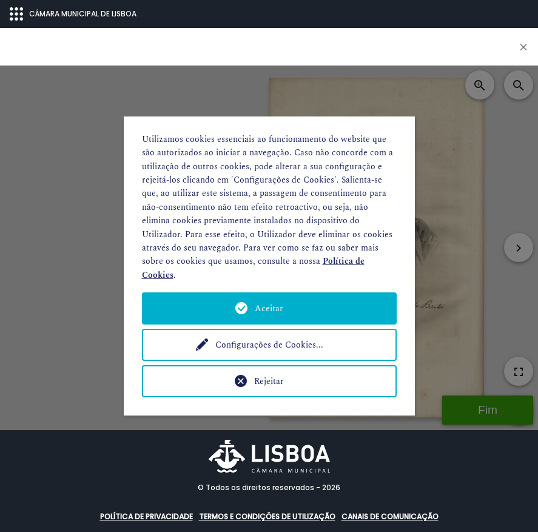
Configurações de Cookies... (269, 344)
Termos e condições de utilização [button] (267, 516)
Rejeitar (269, 381)
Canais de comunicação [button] (390, 516)
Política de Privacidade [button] (146, 516)
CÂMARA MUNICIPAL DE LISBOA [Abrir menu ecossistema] (73, 14)
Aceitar (269, 308)
